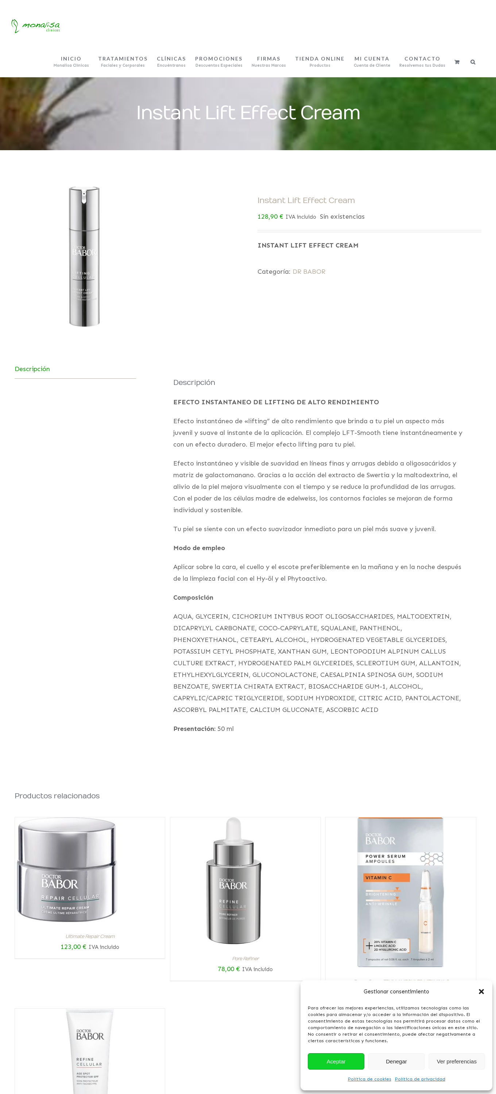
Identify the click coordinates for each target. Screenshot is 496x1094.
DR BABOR (308, 272)
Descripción (32, 369)
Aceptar (336, 1061)
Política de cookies (369, 1079)
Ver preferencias (457, 1061)
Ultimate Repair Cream (90, 936)
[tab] (75, 369)
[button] (481, 991)
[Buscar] (473, 62)
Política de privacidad (420, 1079)
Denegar (396, 1061)
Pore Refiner (245, 959)
